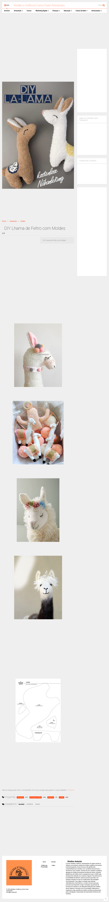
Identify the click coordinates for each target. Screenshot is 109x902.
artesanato (13, 221)
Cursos (29, 11)
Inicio (7, 11)
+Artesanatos (96, 11)
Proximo (71, 790)
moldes (22, 221)
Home (4, 221)
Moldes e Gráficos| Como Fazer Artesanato (39, 5)
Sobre (53, 865)
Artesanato (18, 11)
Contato (53, 862)
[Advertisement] (54, 31)
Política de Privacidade (44, 866)
